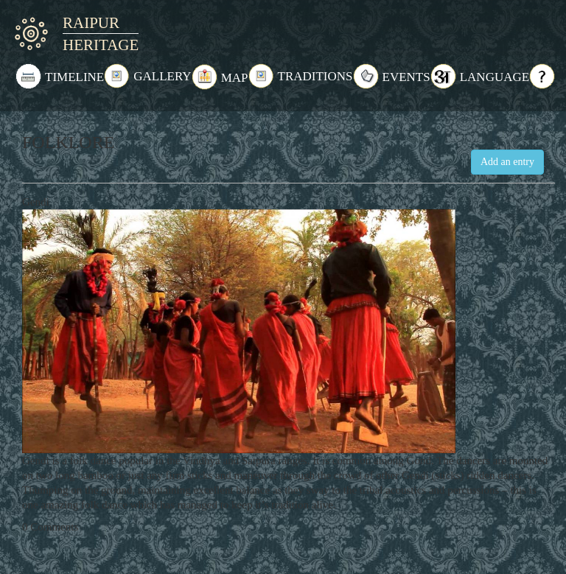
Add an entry (507, 161)
